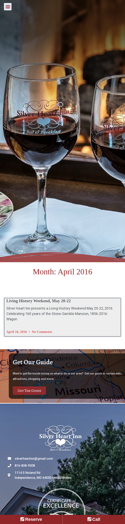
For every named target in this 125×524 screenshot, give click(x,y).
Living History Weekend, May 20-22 (38, 300)
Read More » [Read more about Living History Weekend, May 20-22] (14, 324)
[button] (118, 9)
